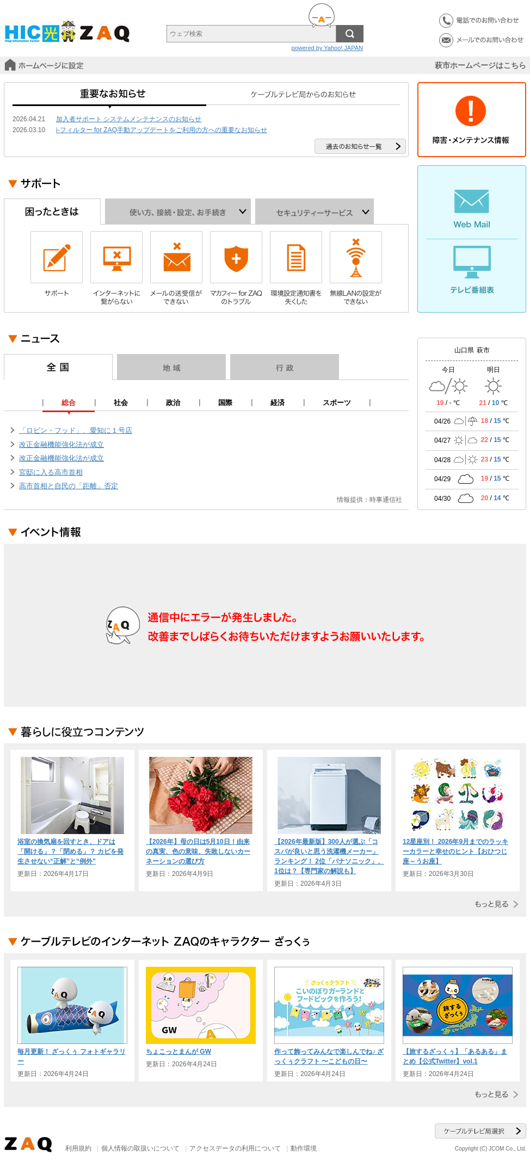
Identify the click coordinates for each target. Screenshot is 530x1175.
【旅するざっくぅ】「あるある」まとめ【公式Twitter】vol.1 (455, 1056)
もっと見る (494, 904)
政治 (173, 403)
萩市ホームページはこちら (480, 65)
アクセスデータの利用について (235, 1148)
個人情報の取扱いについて (140, 1148)
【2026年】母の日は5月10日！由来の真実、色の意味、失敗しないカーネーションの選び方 (198, 851)
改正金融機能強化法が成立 (61, 444)
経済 (277, 403)
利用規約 (78, 1148)
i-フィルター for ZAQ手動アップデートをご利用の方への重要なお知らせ (161, 130)
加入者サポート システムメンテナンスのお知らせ (128, 119)
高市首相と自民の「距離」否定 (68, 486)
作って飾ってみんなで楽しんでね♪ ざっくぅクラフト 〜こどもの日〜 (329, 1056)
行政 (284, 367)
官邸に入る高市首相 (51, 472)
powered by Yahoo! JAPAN (327, 48)
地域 (171, 367)
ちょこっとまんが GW (178, 1051)
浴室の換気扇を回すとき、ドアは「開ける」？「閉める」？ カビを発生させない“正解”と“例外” (70, 851)
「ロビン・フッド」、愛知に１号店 (75, 430)
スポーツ (337, 403)
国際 (225, 403)
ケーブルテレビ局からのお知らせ (303, 98)
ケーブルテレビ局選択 (480, 1131)
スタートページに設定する (45, 65)
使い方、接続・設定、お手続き (178, 211)
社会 (121, 403)
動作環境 (304, 1148)
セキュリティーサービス (314, 211)
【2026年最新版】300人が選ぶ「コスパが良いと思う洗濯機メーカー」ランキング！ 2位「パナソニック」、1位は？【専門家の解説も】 (329, 856)
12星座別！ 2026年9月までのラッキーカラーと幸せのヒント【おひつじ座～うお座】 (455, 851)
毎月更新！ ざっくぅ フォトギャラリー (71, 1056)
